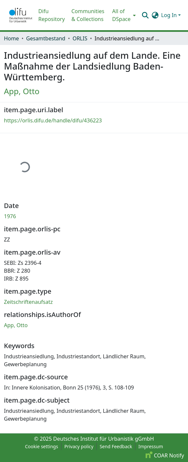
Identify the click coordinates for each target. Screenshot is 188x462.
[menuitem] (123, 15)
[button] (20, 15)
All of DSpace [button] (121, 15)
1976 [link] (10, 216)
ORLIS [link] (80, 38)
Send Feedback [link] (116, 446)
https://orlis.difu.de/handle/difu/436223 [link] (53, 120)
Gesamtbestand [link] (45, 38)
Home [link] (11, 38)
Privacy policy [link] (79, 446)
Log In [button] (169, 15)
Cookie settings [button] (41, 446)
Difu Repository (51, 15)
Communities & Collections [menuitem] (87, 15)
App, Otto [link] (21, 91)
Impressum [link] (150, 446)
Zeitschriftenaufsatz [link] (28, 301)
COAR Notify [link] (165, 455)
